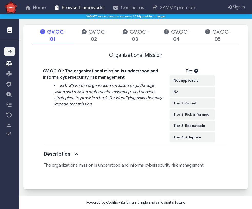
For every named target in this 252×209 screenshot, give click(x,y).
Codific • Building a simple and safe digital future (145, 202)
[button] (10, 29)
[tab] (53, 36)
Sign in (236, 7)
